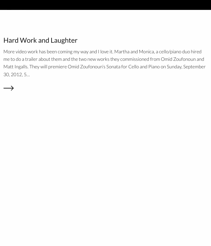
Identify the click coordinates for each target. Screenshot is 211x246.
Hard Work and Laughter (40, 40)
